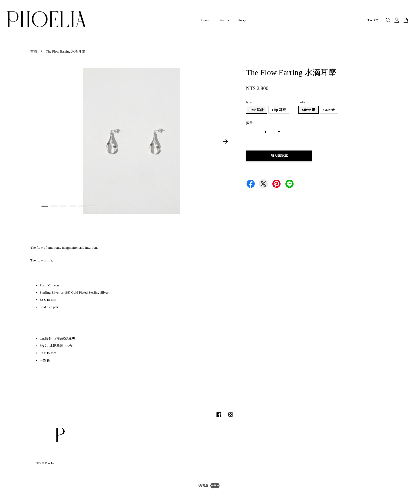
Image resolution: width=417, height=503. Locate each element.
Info (240, 20)
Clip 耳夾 (279, 110)
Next (225, 141)
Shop (224, 20)
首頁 (33, 51)
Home (205, 20)
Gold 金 (329, 110)
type (249, 102)
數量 (249, 123)
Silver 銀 (308, 110)
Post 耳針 (256, 110)
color (302, 102)
